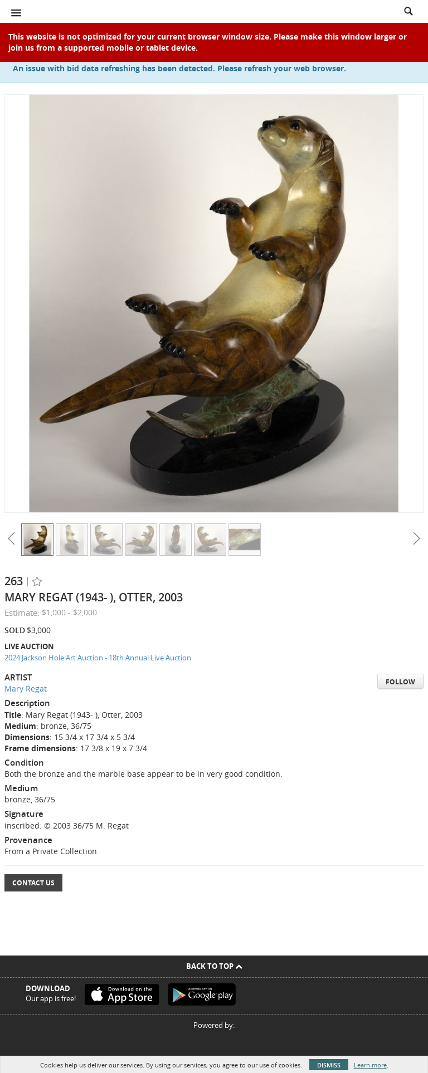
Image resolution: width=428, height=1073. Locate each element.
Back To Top (214, 966)
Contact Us (33, 883)
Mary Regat (25, 688)
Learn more (370, 1065)
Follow (400, 682)
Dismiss (329, 1065)
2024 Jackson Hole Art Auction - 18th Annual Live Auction (97, 658)
